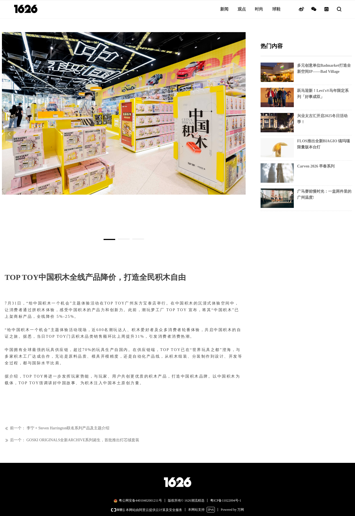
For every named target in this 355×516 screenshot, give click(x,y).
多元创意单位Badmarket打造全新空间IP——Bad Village (324, 68)
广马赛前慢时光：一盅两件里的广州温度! (324, 194)
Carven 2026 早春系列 (316, 166)
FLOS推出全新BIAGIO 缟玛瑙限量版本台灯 (323, 144)
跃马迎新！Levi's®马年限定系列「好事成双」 (323, 94)
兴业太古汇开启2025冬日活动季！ (322, 119)
